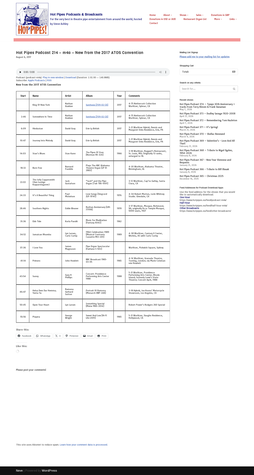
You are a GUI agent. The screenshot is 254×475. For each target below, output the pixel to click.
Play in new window (53, 77)
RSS (49, 80)
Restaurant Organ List (195, 19)
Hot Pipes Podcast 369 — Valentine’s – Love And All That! (207, 142)
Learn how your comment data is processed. (84, 444)
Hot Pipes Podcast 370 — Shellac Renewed (202, 134)
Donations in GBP (220, 15)
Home (153, 15)
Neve (19, 470)
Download (70, 77)
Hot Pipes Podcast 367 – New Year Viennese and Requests (205, 161)
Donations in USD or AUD (163, 19)
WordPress (49, 470)
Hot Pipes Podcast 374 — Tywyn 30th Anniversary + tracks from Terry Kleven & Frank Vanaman (207, 105)
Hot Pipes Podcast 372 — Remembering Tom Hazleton (208, 120)
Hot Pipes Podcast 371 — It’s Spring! (199, 127)
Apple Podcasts (36, 80)
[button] (171, 15)
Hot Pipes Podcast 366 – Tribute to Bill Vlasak (204, 169)
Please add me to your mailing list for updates (205, 56)
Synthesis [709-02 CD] (97, 105)
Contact (154, 23)
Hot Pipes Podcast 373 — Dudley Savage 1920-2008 (207, 113)
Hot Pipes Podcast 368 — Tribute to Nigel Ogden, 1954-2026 (206, 152)
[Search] (205, 89)
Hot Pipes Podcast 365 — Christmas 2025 (201, 176)
